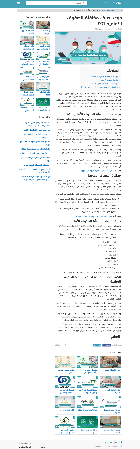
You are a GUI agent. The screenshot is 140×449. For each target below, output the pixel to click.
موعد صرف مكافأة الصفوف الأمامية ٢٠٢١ (104, 76)
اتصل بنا (42, 443)
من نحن (42, 447)
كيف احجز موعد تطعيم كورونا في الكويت (96, 170)
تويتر (97, 345)
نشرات (119, 3)
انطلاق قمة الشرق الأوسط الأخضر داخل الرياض (35, 143)
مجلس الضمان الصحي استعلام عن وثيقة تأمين (37, 136)
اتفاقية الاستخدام (25, 447)
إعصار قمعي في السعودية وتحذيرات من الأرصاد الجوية (34, 171)
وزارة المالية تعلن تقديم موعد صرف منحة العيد (94, 216)
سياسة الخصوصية (25, 443)
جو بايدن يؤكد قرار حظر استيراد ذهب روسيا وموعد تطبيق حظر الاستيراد (36, 178)
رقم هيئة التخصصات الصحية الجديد (37, 165)
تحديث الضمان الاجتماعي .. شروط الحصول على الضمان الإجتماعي (37, 124)
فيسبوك (106, 345)
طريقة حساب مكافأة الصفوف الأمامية (105, 83)
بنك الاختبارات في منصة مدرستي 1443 (35, 149)
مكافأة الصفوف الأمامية (110, 80)
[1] (90, 166)
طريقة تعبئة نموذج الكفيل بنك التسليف (35, 153)
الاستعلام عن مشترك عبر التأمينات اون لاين (35, 159)
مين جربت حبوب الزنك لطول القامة (37, 130)
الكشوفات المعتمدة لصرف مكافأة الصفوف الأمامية (100, 87)
